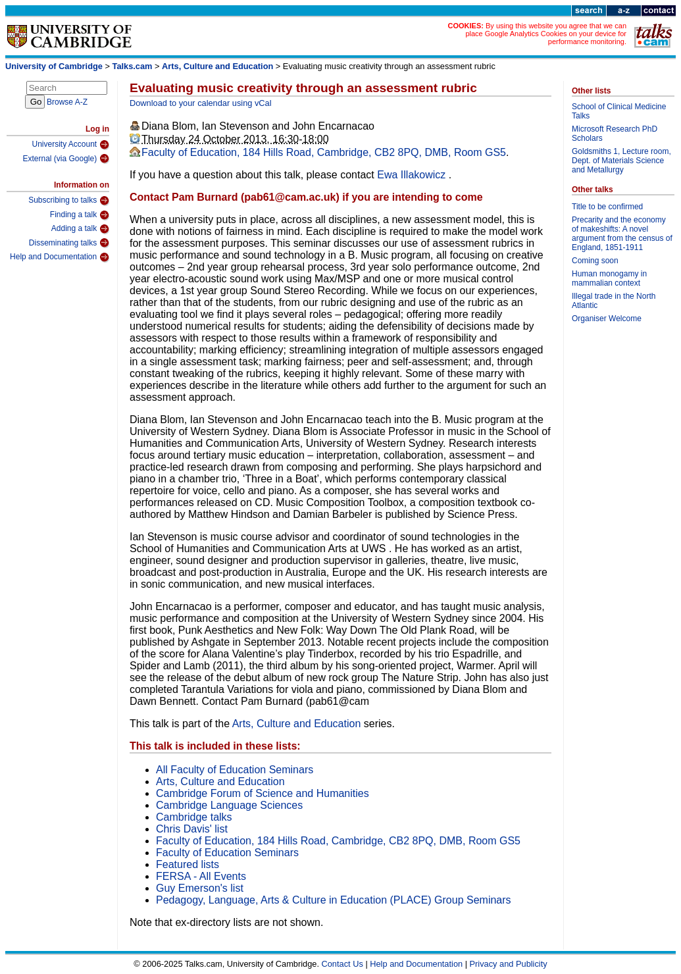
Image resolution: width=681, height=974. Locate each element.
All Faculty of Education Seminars (234, 769)
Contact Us (342, 964)
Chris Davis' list (192, 828)
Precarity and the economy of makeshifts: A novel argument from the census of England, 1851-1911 (622, 233)
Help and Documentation (59, 257)
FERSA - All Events (201, 876)
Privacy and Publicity (508, 964)
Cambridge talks (194, 817)
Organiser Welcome (607, 318)
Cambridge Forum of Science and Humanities (262, 793)
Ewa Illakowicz (412, 174)
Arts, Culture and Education (217, 66)
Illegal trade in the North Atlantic (613, 301)
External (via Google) (65, 158)
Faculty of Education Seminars (227, 852)
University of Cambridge (54, 66)
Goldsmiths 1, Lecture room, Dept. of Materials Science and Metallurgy (621, 160)
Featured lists (187, 864)
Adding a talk (80, 229)
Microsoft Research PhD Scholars (614, 133)
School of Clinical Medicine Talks (619, 111)
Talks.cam (133, 66)
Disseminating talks (69, 243)
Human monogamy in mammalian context (609, 278)
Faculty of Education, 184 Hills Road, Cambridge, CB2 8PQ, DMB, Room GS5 (323, 152)
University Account (70, 145)
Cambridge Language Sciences (229, 805)
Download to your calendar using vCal (201, 103)
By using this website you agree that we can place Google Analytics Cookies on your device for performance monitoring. (545, 33)
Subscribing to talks (68, 200)
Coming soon (595, 260)
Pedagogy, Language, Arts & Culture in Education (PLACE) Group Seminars (333, 900)
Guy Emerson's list (199, 888)
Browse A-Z (67, 102)
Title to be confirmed (607, 206)
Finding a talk (79, 215)
